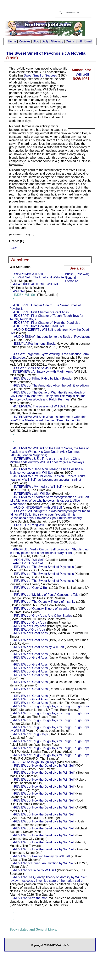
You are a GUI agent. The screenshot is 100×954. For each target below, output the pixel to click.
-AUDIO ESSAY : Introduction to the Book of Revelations (51, 336)
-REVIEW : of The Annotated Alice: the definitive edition (51, 385)
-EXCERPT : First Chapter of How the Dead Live (46, 322)
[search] (73, 12)
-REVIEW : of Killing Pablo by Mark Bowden (43, 378)
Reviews (24, 41)
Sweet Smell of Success (40, 75)
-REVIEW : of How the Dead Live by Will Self (43, 765)
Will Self (82, 74)
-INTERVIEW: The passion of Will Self (39, 406)
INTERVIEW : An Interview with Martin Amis (43, 371)
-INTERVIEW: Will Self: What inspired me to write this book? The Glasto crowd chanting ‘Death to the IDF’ (48, 418)
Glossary (57, 41)
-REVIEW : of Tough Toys (30, 734)
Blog (36, 41)
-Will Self (19, 291)
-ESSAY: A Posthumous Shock (34, 343)
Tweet (13, 248)
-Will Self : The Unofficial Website (41, 277)
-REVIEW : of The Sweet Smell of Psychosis (43, 566)
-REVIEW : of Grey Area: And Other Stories (42, 615)
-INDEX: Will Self (24, 294)
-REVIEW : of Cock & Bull (30, 587)
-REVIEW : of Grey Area (29, 622)
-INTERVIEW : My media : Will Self (37, 486)
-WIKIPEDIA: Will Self (28, 274)
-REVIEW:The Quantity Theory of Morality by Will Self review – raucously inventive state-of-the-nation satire (48, 879)
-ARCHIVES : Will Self (28, 559)
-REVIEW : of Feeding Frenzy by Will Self (41, 856)
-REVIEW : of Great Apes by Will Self (38, 647)
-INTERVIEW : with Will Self (32, 493)
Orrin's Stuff (74, 41)
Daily (45, 41)
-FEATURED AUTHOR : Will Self (35, 284)
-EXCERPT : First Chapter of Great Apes (41, 312)
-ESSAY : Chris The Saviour (32, 368)
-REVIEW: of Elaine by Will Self (34, 870)
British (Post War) (77, 274)
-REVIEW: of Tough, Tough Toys (34, 762)
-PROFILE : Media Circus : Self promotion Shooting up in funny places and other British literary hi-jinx (49, 551)
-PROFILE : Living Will (28, 525)
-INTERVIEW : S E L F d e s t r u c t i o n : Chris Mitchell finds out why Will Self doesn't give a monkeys (47, 460)
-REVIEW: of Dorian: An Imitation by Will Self (43, 863)
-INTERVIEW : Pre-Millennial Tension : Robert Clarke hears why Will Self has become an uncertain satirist (48, 477)
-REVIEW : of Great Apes (30, 633)
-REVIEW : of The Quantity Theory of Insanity (44, 601)
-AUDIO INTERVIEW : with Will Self (37, 507)
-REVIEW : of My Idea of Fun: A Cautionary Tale (45, 594)
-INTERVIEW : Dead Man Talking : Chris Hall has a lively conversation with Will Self (46, 471)
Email (88, 41)
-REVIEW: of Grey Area (29, 629)
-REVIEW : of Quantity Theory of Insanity (41, 608)
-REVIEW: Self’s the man (30, 898)
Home (12, 41)
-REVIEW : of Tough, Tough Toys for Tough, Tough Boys (51, 706)
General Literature (71, 279)
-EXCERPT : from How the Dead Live (38, 326)
